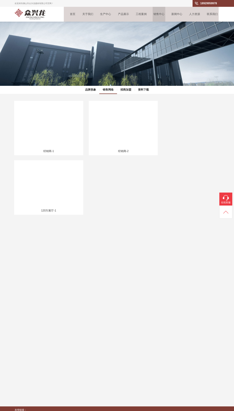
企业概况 (19, 355)
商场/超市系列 (66, 372)
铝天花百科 (113, 366)
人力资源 (194, 14)
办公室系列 (65, 361)
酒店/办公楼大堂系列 (66, 366)
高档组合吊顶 (66, 355)
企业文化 (19, 361)
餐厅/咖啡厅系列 (66, 388)
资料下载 (143, 86)
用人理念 (135, 355)
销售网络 (108, 86)
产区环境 (41, 361)
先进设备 (41, 366)
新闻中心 (176, 14)
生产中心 (103, 14)
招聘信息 (135, 361)
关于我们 (85, 14)
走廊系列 (63, 377)
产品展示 (121, 14)
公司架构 (19, 366)
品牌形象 (90, 86)
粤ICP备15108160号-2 (207, 406)
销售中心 (158, 14)
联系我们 (213, 14)
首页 (70, 14)
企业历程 (19, 372)
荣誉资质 (19, 377)
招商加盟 (125, 86)
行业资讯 (112, 361)
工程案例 (140, 14)
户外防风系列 (66, 383)
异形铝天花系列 (66, 393)
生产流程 (41, 355)
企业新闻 (112, 355)
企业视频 (19, 383)
